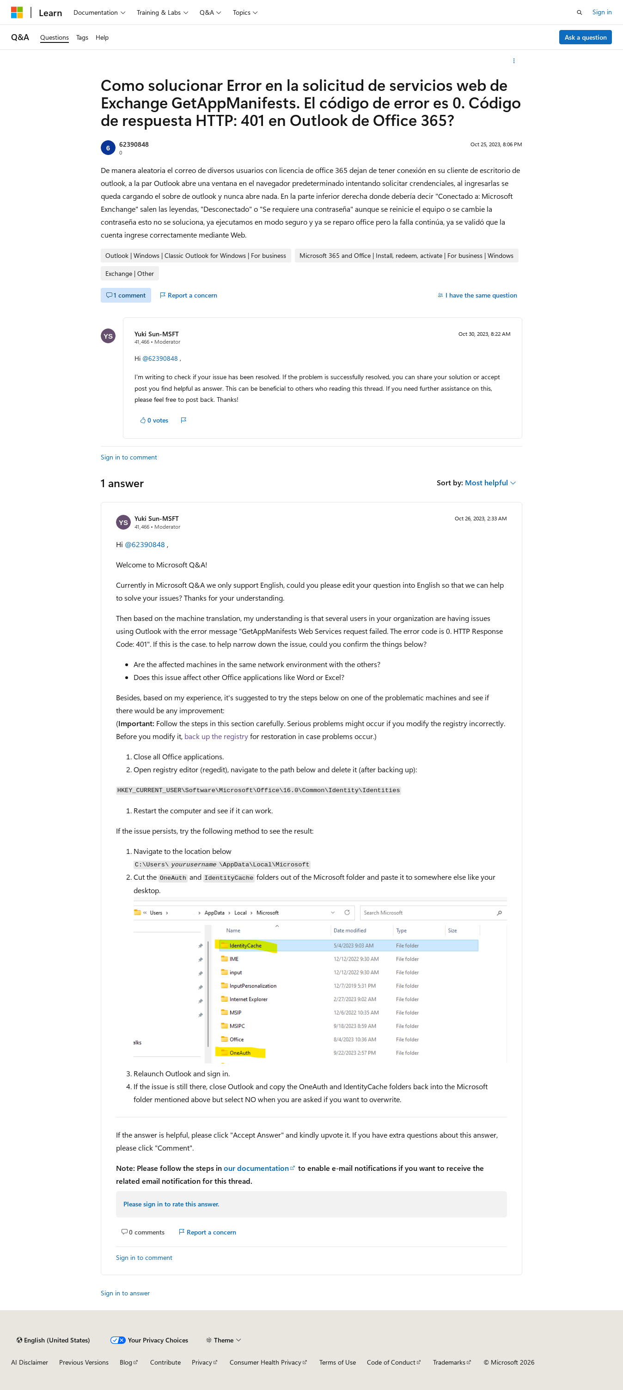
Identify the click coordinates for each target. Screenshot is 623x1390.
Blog (126, 1362)
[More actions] (514, 61)
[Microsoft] (17, 12)
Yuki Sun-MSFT (156, 333)
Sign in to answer (125, 1293)
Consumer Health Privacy (265, 1362)
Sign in (602, 11)
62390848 (134, 144)
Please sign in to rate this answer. (171, 1203)
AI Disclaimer (29, 1362)
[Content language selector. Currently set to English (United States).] (53, 1340)
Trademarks (449, 1362)
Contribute (165, 1362)
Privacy (202, 1362)
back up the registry (216, 736)
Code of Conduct (391, 1362)
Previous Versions (84, 1362)
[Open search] (579, 12)
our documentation (256, 1168)
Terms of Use (337, 1362)
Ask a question (586, 37)
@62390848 (161, 358)
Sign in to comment (129, 457)
